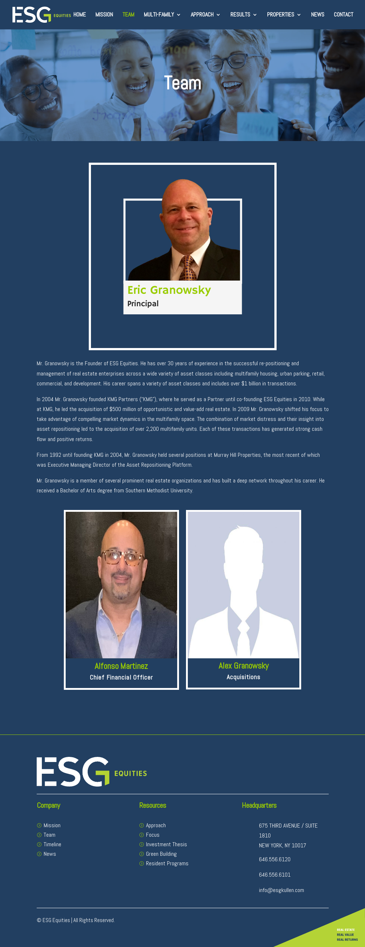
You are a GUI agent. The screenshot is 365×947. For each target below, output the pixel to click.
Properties (280, 15)
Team (128, 15)
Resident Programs (167, 863)
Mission (104, 15)
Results (240, 15)
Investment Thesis (166, 844)
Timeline (52, 844)
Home (79, 15)
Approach (202, 15)
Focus (153, 835)
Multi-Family (159, 15)
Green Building (161, 854)
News (317, 15)
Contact (343, 15)
